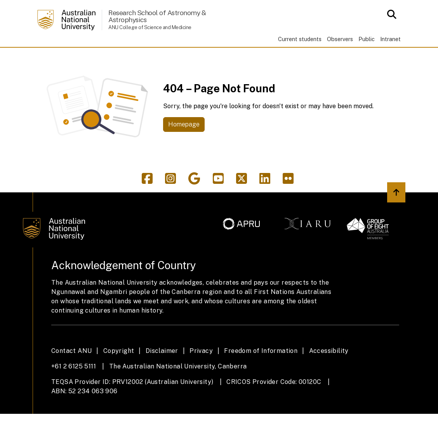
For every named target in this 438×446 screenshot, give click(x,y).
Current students (300, 39)
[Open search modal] (390, 14)
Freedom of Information (260, 383)
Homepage (184, 156)
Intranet (390, 39)
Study (118, 63)
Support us (386, 63)
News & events (342, 63)
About (81, 63)
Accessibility (329, 383)
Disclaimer (162, 383)
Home (49, 63)
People (302, 63)
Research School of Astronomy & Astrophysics (157, 16)
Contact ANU (71, 383)
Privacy (201, 383)
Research (160, 63)
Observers (340, 39)
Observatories (249, 63)
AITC (200, 63)
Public (366, 39)
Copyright (118, 383)
